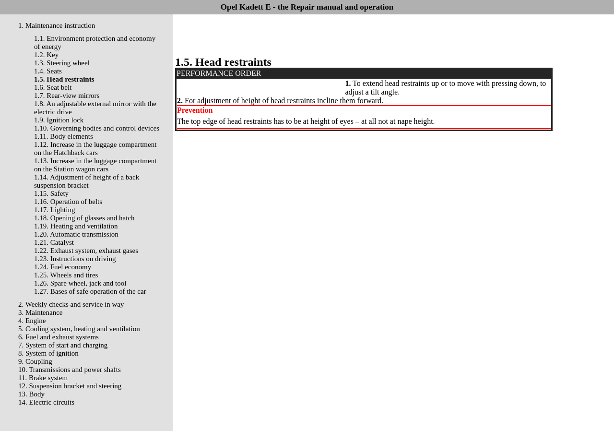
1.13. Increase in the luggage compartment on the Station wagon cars (95, 165)
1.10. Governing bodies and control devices (96, 128)
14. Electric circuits (46, 402)
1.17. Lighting (54, 210)
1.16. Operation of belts (68, 201)
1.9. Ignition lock (58, 120)
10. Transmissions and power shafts (69, 369)
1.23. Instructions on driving (75, 259)
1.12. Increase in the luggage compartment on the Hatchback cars (95, 148)
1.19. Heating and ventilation (76, 226)
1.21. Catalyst (54, 242)
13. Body (31, 394)
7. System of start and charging (62, 345)
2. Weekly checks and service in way (71, 304)
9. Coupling (35, 361)
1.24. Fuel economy (62, 267)
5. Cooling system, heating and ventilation (79, 329)
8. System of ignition (48, 353)
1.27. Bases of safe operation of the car (90, 291)
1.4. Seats (48, 71)
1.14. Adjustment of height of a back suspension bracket (86, 181)
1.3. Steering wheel (62, 63)
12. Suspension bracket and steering (69, 386)
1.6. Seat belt (52, 87)
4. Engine (32, 320)
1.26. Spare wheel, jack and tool (80, 283)
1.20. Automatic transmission (76, 234)
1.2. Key (46, 55)
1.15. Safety (51, 193)
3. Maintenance (40, 312)
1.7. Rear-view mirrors (66, 95)
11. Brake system (43, 378)
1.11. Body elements (63, 136)
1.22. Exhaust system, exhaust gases (86, 250)
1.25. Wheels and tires (66, 275)
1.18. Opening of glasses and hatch (84, 218)
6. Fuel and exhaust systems (58, 337)
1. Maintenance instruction (56, 25)
